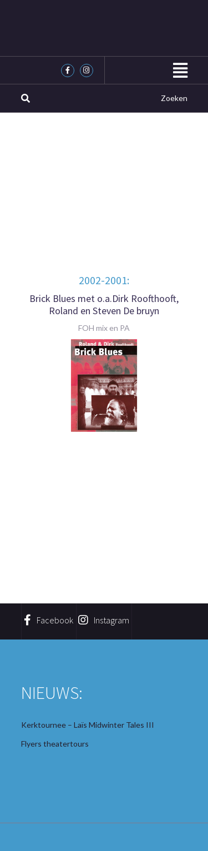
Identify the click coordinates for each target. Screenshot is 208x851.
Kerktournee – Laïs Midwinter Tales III (87, 724)
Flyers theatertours (55, 743)
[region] (104, 385)
